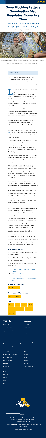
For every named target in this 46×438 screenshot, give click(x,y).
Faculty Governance (28, 366)
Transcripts (6, 363)
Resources (26, 354)
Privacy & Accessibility (29, 418)
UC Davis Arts (6, 338)
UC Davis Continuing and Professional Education (12, 331)
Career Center (27, 339)
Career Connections (8, 357)
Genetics (24, 305)
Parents (25, 345)
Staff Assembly (6, 386)
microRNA (11, 313)
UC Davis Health (7, 324)
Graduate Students (28, 330)
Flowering (20, 309)
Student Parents (27, 333)
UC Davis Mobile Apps (8, 341)
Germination (12, 309)
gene (17, 305)
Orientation (26, 324)
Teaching (26, 357)
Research (26, 360)
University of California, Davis (13, 413)
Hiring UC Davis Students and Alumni (12, 344)
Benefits (26, 363)
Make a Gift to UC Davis (8, 347)
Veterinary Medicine (8, 327)
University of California (29, 419)
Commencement (28, 336)
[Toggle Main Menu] (2, 2)
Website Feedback (7, 389)
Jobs (4, 383)
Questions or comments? (16, 418)
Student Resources (28, 327)
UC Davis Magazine (7, 366)
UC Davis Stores (7, 335)
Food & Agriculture (14, 288)
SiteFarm (30, 429)
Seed (30, 305)
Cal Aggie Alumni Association (10, 354)
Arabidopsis (29, 309)
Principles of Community (16, 419)
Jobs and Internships (29, 342)
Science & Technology (14, 296)
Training (5, 377)
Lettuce (11, 305)
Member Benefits (7, 360)
